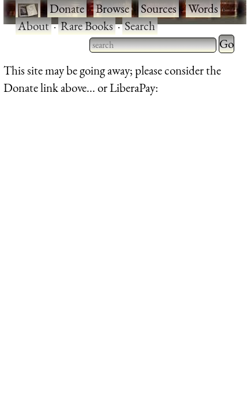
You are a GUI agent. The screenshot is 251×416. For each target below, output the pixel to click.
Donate (67, 8)
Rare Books (87, 26)
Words (203, 8)
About (33, 26)
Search (140, 26)
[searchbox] (152, 45)
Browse (112, 8)
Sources (159, 8)
